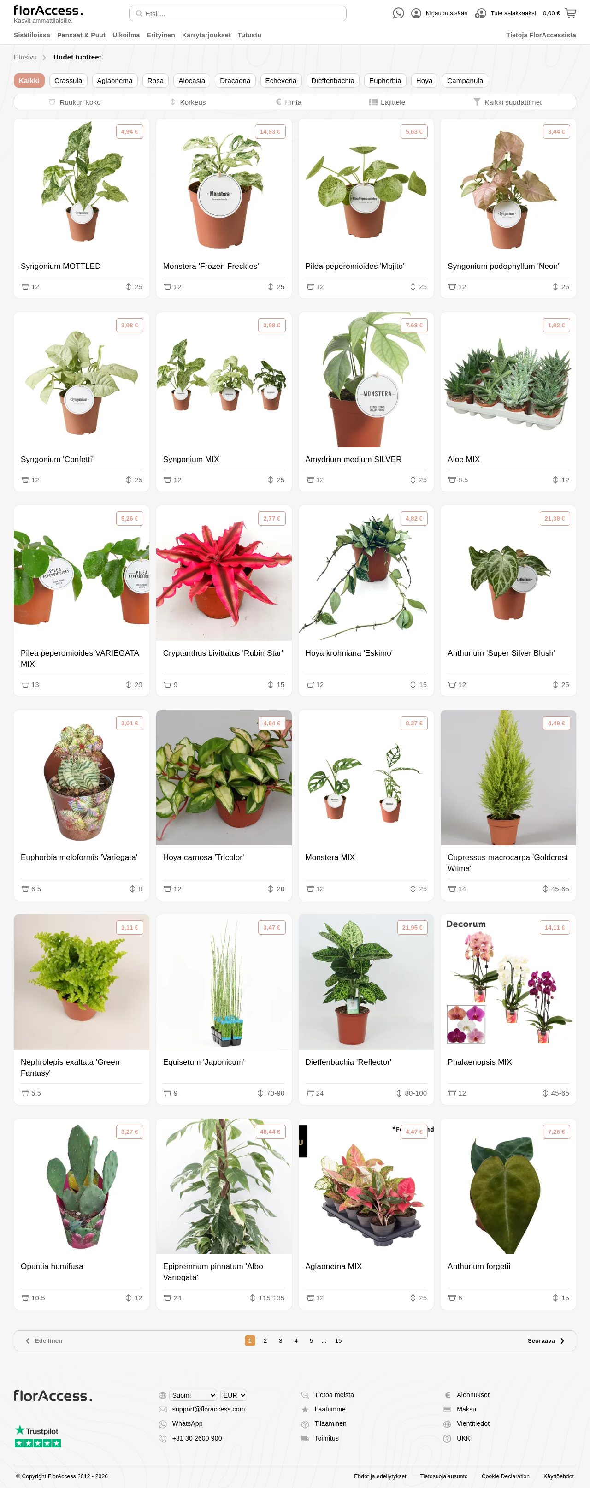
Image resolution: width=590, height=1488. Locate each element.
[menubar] (295, 35)
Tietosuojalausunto (444, 1476)
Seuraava (546, 1340)
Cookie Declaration (506, 1476)
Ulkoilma (126, 35)
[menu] (295, 35)
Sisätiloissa (32, 35)
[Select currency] (233, 1395)
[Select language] (193, 1395)
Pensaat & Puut (81, 35)
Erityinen (161, 35)
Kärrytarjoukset (206, 35)
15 (338, 1340)
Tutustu (249, 35)
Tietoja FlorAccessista (541, 35)
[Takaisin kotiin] (48, 13)
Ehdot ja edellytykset (380, 1476)
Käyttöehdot (558, 1476)
